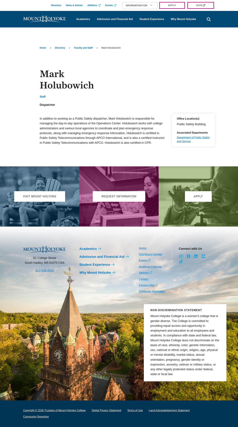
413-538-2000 (44, 270)
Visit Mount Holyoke (150, 254)
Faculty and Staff (83, 47)
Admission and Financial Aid (115, 19)
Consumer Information (152, 291)
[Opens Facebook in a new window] (188, 256)
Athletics (92, 5)
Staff (43, 96)
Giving (142, 248)
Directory (56, 5)
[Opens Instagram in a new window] (181, 256)
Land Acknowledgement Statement (169, 410)
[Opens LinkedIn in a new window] (196, 256)
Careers (143, 279)
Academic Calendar (150, 266)
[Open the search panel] (208, 19)
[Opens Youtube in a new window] (203, 256)
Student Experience (151, 19)
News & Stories (74, 5)
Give (199, 5)
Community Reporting (36, 416)
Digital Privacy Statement (106, 410)
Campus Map (147, 285)
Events (109, 5)
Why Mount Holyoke (183, 19)
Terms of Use (135, 410)
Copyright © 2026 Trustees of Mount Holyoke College (54, 410)
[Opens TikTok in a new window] (181, 261)
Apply (172, 5)
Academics (83, 19)
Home (43, 47)
